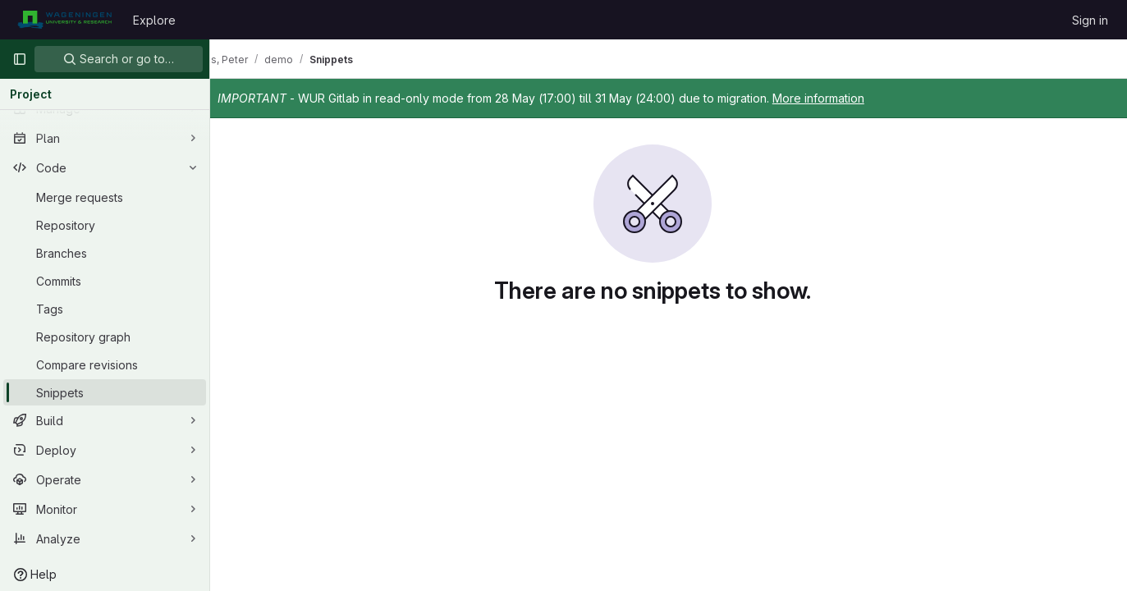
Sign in (1090, 20)
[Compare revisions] (104, 364)
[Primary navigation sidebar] (20, 59)
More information (850, 98)
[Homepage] (64, 20)
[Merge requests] (104, 197)
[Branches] (104, 253)
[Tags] (104, 309)
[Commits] (104, 281)
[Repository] (104, 225)
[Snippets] (104, 392)
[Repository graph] (104, 336)
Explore (154, 20)
